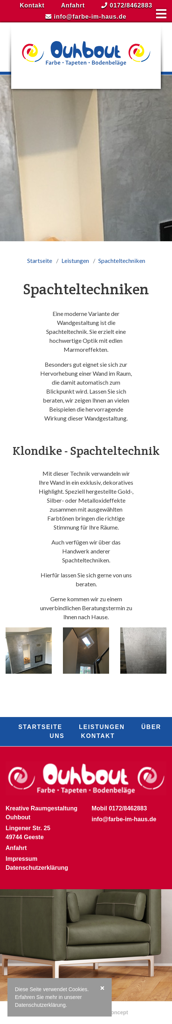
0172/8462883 (126, 5)
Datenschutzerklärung (37, 868)
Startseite (39, 260)
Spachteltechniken (121, 260)
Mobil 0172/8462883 (119, 808)
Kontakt (32, 5)
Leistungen (75, 260)
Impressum (21, 859)
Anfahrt (73, 5)
